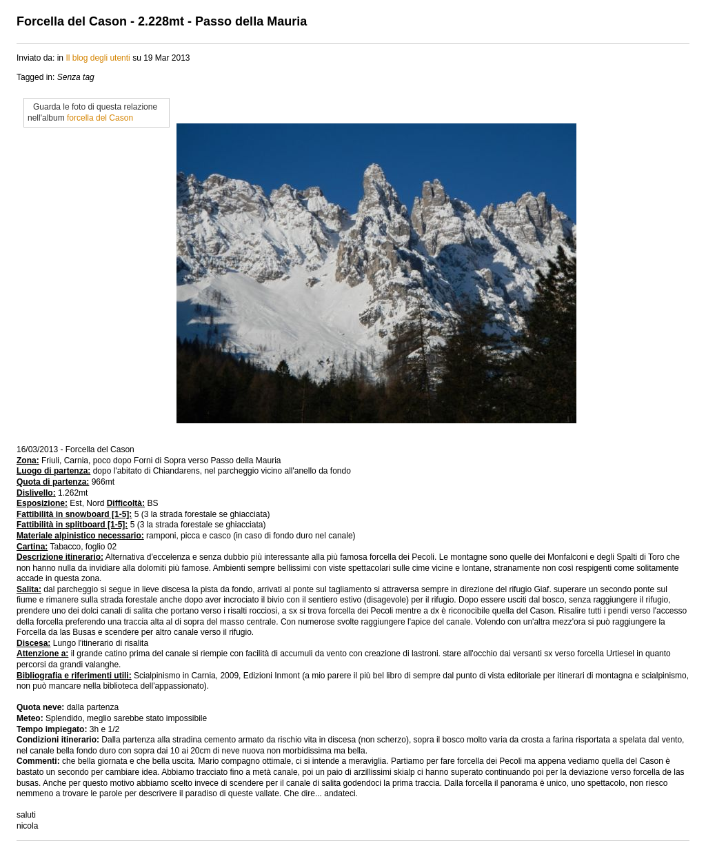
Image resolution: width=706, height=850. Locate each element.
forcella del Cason (100, 118)
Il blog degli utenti (97, 58)
